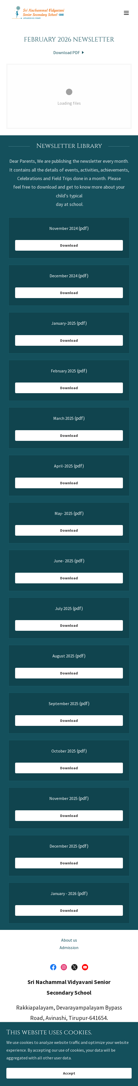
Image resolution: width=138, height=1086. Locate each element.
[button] (126, 12)
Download (69, 245)
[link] (38, 12)
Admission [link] (69, 947)
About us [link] (69, 940)
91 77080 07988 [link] (69, 1032)
